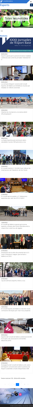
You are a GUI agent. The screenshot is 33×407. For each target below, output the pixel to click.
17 (18, 384)
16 (15, 384)
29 (25, 384)
